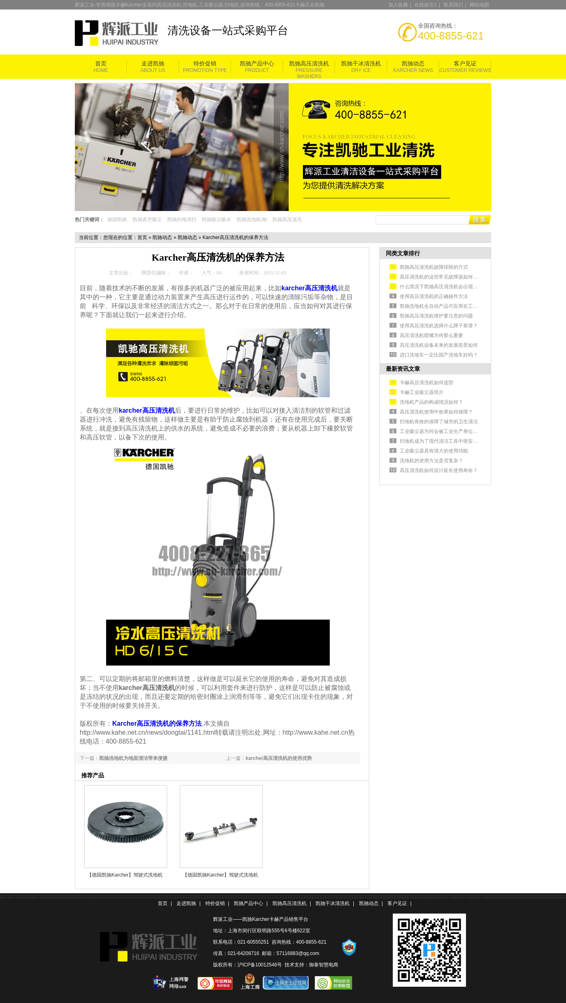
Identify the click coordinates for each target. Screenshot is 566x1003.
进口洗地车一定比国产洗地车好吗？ (439, 355)
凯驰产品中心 (257, 64)
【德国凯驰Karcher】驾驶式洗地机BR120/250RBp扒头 (220, 875)
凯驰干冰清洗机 (361, 64)
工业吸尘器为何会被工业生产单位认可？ (444, 431)
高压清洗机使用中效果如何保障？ (436, 412)
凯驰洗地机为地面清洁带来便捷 (133, 758)
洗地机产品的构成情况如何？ (431, 402)
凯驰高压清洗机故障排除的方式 (434, 267)
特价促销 (205, 64)
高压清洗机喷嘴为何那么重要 (431, 335)
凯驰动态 (413, 64)
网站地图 (479, 5)
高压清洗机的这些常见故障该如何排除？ (444, 277)
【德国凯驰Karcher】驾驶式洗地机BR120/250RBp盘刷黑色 (125, 875)
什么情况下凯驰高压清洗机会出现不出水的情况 (451, 286)
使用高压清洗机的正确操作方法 (434, 296)
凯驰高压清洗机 (309, 64)
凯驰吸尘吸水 (216, 219)
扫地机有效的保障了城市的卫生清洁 (439, 421)
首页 (101, 64)
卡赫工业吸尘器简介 (422, 392)
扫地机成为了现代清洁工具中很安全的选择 (446, 441)
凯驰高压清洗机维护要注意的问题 (436, 316)
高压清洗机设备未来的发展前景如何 (439, 345)
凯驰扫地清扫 (181, 219)
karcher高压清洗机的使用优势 (279, 758)
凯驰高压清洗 (287, 219)
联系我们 (453, 5)
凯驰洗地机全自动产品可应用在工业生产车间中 (451, 306)
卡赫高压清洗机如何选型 (426, 382)
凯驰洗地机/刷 (252, 219)
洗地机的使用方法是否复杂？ (431, 460)
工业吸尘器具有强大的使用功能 (434, 451)
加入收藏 (398, 5)
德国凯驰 (117, 219)
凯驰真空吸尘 (147, 219)
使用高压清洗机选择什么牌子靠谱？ (439, 326)
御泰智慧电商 (323, 965)
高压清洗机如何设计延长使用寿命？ (439, 470)
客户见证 (465, 64)
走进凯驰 (153, 64)
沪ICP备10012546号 (259, 965)
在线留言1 (425, 5)
